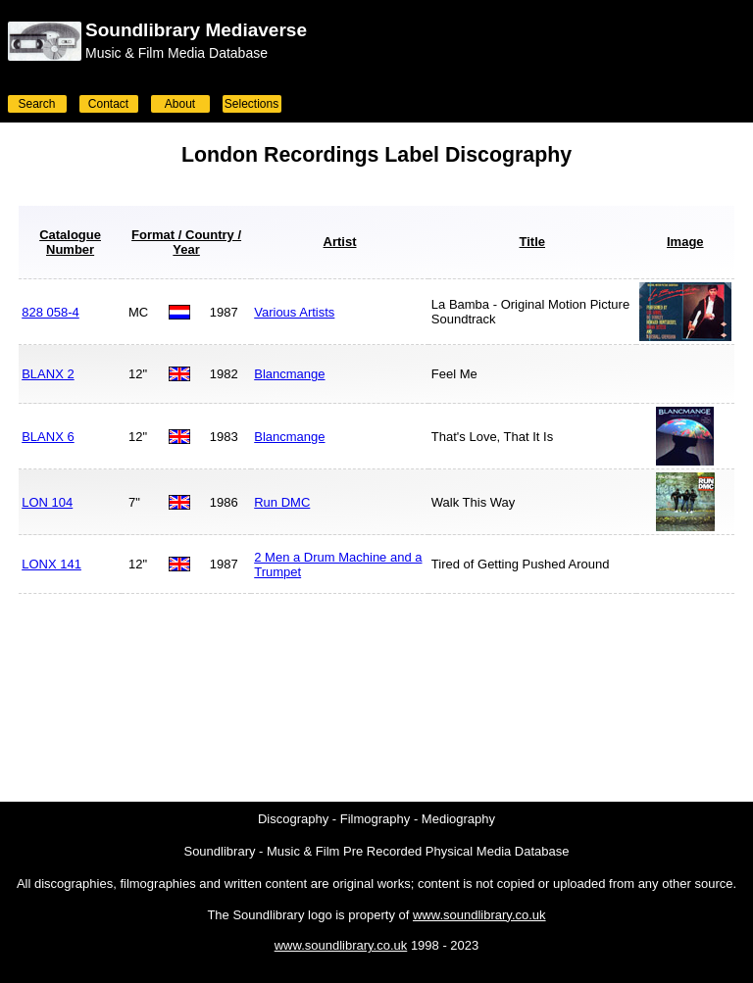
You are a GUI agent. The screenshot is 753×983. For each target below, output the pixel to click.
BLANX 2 (48, 374)
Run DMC (282, 502)
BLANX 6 (48, 436)
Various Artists (294, 312)
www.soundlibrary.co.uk (479, 915)
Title (533, 241)
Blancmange (289, 374)
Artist (340, 241)
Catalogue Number (70, 242)
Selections (251, 104)
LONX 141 (51, 564)
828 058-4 (50, 312)
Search (36, 104)
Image (685, 241)
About (180, 104)
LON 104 (47, 502)
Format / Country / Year (186, 242)
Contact (108, 104)
